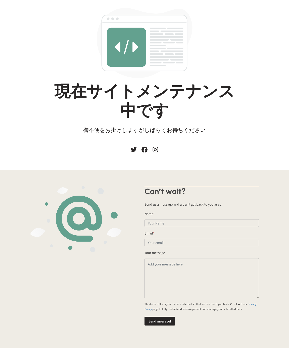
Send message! (160, 321)
